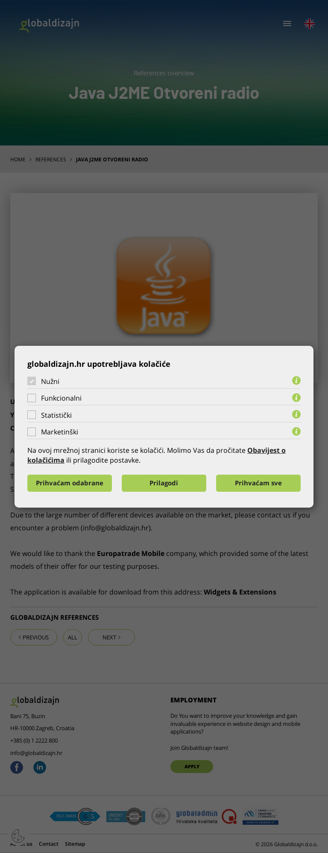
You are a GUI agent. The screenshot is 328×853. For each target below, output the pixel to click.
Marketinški (59, 432)
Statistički (56, 415)
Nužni (50, 381)
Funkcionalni (61, 398)
